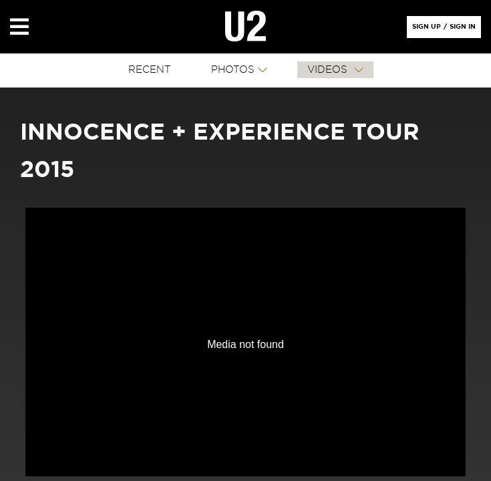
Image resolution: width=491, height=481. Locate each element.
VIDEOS (329, 70)
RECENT (149, 70)
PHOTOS (233, 70)
